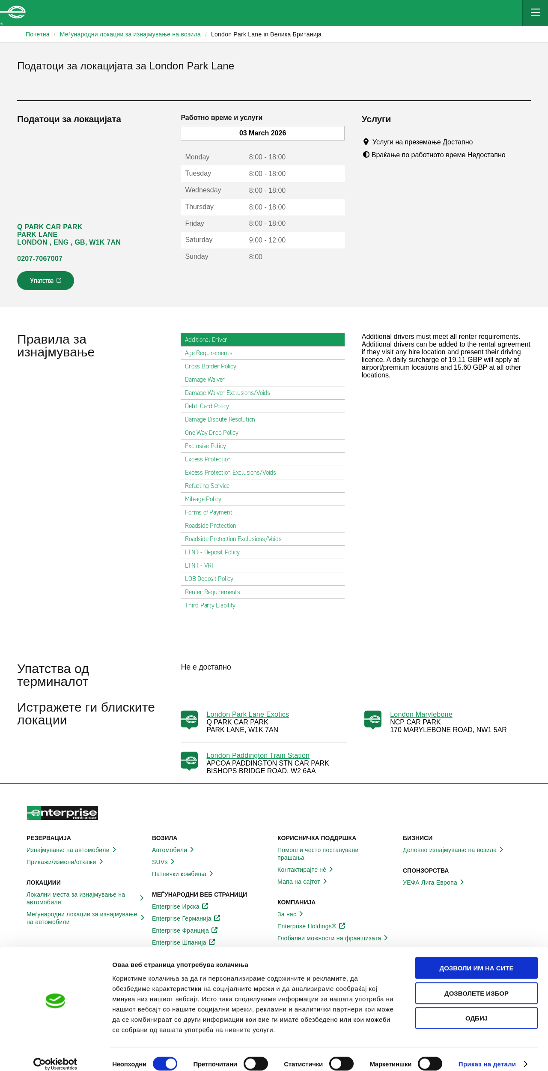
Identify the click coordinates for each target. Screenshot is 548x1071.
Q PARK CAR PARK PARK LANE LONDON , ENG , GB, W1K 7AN (69, 234)
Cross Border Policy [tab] (214, 366)
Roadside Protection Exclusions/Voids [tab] (236, 539)
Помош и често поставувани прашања (336, 854)
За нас (291, 914)
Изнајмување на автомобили (73, 850)
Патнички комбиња (184, 874)
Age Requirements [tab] (212, 353)
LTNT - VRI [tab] (202, 565)
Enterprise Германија (186, 918)
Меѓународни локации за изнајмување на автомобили (86, 918)
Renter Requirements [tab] (216, 592)
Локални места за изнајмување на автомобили (86, 898)
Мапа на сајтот (303, 881)
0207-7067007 (40, 258)
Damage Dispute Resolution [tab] (223, 419)
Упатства (46, 283)
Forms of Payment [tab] (212, 512)
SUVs (164, 862)
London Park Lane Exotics (247, 714)
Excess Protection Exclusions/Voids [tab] (234, 472)
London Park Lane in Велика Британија (266, 34)
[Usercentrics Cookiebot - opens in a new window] (55, 1054)
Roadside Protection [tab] (214, 525)
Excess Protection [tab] (211, 459)
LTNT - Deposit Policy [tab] (216, 552)
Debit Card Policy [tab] (210, 406)
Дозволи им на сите (476, 958)
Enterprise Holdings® (311, 926)
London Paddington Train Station (258, 755)
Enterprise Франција (185, 930)
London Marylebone (421, 714)
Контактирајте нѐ (306, 869)
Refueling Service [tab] (210, 486)
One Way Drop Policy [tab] (215, 432)
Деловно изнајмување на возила (454, 850)
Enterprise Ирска (180, 906)
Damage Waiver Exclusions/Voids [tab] (231, 393)
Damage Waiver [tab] (208, 379)
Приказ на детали (487, 1054)
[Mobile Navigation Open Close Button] (535, 13)
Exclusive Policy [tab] (208, 446)
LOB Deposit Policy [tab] (212, 578)
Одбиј (476, 1008)
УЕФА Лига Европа (435, 882)
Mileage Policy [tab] (206, 499)
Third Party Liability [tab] (213, 605)
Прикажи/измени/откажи (66, 862)
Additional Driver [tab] (209, 339)
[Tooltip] (481, 142)
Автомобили (174, 850)
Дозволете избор (476, 983)
